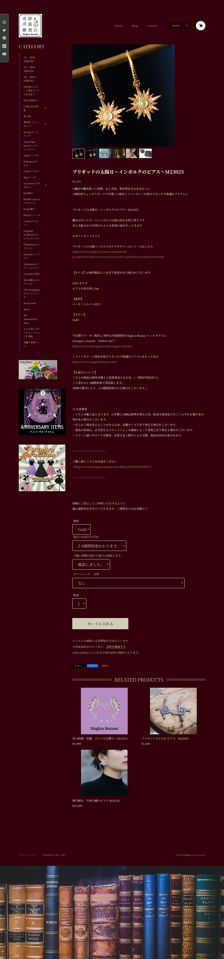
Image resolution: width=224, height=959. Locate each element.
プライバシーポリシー (28, 855)
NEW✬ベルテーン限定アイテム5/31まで (32, 90)
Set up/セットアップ (31, 133)
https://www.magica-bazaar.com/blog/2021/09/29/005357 (113, 467)
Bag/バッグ (30, 177)
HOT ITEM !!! (31, 100)
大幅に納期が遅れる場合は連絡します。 (98, 555)
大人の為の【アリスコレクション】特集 (32, 332)
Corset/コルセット (31, 222)
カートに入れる (100, 623)
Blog (135, 25)
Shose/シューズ (32, 215)
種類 (76, 521)
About (118, 25)
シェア (92, 665)
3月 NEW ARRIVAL (29, 78)
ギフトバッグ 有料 (86, 574)
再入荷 (27, 116)
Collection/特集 (31, 108)
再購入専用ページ (32, 344)
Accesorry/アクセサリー (32, 185)
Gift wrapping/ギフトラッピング (32, 293)
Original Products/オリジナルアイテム (31, 234)
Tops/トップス (31, 155)
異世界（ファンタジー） (32, 123)
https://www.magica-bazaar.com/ (94, 362)
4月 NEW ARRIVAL (29, 69)
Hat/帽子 (28, 193)
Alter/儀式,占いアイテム (32, 281)
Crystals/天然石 (32, 273)
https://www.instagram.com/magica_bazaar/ (102, 346)
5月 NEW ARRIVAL (29, 59)
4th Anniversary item (30, 319)
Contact (152, 25)
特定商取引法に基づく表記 (54, 855)
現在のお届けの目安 (85, 537)
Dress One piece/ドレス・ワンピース (32, 145)
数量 (76, 595)
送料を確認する (116, 647)
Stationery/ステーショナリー (32, 265)
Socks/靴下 (29, 209)
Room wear (30, 303)
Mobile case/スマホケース (32, 201)
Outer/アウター (32, 171)
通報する (105, 666)
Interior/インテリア (32, 256)
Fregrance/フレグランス (32, 246)
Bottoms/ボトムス (31, 163)
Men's (27, 309)
